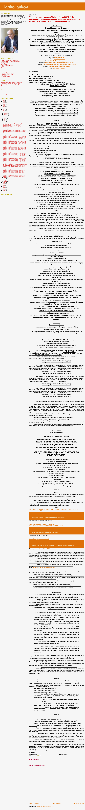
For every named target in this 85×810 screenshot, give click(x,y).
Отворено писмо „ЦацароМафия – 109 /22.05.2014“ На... (14, 147)
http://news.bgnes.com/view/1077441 (44, 567)
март (5, 178)
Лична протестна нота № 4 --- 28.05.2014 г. (12, 124)
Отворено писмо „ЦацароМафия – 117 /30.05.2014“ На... (14, 137)
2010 (4, 186)
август (5, 118)
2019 (4, 105)
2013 (4, 182)
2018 (4, 106)
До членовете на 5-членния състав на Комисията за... (14, 165)
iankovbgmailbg (59, 68)
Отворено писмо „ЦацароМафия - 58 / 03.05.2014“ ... (14, 173)
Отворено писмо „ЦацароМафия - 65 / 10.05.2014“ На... (14, 162)
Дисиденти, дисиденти (6, 72)
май (5, 121)
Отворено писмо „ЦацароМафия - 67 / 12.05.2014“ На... (14, 160)
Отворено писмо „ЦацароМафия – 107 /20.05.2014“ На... (14, 149)
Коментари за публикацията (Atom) (45, 806)
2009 (4, 187)
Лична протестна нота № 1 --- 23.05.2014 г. (12, 127)
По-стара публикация (78, 803)
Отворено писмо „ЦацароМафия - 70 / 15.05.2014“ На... (14, 155)
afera (54, 549)
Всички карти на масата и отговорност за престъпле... (14, 156)
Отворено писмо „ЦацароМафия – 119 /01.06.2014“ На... (14, 135)
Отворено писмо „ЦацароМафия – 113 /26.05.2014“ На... (14, 142)
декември (6, 113)
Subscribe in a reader (6, 197)
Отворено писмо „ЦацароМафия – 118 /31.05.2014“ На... (14, 136)
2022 (4, 101)
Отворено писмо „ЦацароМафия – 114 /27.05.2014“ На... (14, 141)
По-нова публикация (34, 803)
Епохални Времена (5, 94)
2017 (4, 108)
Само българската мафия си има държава (10, 61)
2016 (4, 109)
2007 (4, 190)
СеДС (2, 66)
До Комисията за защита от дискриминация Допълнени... (15, 164)
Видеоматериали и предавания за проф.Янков (11, 82)
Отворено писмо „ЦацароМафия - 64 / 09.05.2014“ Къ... (14, 166)
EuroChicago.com (5, 91)
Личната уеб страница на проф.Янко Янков (11, 84)
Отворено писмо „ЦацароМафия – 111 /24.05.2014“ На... (14, 144)
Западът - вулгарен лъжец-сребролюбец (10, 67)
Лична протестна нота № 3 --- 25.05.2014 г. (12, 125)
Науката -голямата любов (7, 74)
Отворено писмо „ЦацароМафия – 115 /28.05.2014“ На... (14, 139)
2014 (4, 112)
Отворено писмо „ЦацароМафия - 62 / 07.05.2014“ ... (14, 169)
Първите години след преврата (8, 69)
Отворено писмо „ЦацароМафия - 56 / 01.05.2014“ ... (14, 176)
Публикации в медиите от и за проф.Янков (10, 83)
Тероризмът (3, 63)
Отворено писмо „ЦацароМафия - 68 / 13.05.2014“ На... (14, 159)
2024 (4, 100)
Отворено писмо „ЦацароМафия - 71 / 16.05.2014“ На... (14, 154)
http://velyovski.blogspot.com (59, 60)
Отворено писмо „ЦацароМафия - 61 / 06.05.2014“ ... (14, 170)
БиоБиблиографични (6, 76)
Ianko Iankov (16, 7)
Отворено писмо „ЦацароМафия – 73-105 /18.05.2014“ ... (14, 152)
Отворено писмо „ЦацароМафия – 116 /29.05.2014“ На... (14, 138)
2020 (4, 104)
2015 (4, 110)
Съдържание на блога (6, 85)
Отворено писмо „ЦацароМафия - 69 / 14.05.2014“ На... (14, 158)
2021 (4, 102)
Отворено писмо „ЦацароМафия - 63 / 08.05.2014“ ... (14, 167)
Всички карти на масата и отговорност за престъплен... (14, 129)
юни (5, 120)
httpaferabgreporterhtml (39, 539)
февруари (6, 180)
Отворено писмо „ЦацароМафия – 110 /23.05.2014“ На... (14, 146)
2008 (4, 189)
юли (5, 119)
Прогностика (4, 75)
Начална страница (56, 803)
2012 (4, 183)
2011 (4, 185)
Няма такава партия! (5, 68)
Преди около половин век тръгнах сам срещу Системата (14, 123)
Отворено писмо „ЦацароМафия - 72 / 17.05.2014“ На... (14, 153)
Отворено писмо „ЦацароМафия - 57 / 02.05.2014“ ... (14, 175)
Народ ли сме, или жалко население (9, 60)
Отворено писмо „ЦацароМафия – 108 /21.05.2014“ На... (14, 148)
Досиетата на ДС (5, 62)
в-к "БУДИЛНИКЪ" (5, 92)
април (5, 177)
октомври (6, 115)
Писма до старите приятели (7, 73)
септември (6, 116)
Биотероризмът (4, 64)
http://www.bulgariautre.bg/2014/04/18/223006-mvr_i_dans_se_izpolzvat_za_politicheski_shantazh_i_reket (46, 524)
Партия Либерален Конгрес (7, 65)
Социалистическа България (7, 70)
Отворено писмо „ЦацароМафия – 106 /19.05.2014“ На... (14, 150)
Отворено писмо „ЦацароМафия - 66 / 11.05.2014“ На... (14, 161)
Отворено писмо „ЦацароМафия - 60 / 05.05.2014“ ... (14, 171)
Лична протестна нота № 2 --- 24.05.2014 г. (12, 126)
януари (5, 181)
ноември (6, 114)
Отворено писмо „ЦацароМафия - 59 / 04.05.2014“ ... (14, 172)
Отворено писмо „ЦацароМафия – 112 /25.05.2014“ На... (14, 143)
